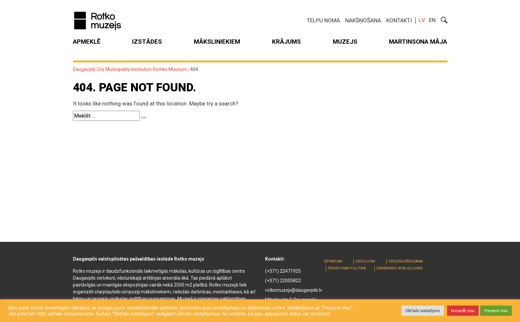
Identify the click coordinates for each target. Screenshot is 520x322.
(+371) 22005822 (283, 280)
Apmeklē (87, 41)
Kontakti (399, 20)
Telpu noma (323, 20)
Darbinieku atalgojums (399, 268)
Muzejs (345, 41)
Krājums (286, 41)
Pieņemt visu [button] (496, 310)
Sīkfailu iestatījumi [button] (422, 310)
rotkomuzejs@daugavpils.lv (293, 290)
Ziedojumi (365, 261)
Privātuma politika (347, 268)
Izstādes (147, 41)
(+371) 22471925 (283, 271)
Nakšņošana (363, 20)
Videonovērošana (405, 261)
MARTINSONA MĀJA (418, 41)
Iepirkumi (333, 261)
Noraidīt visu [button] (463, 310)
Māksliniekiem (217, 41)
